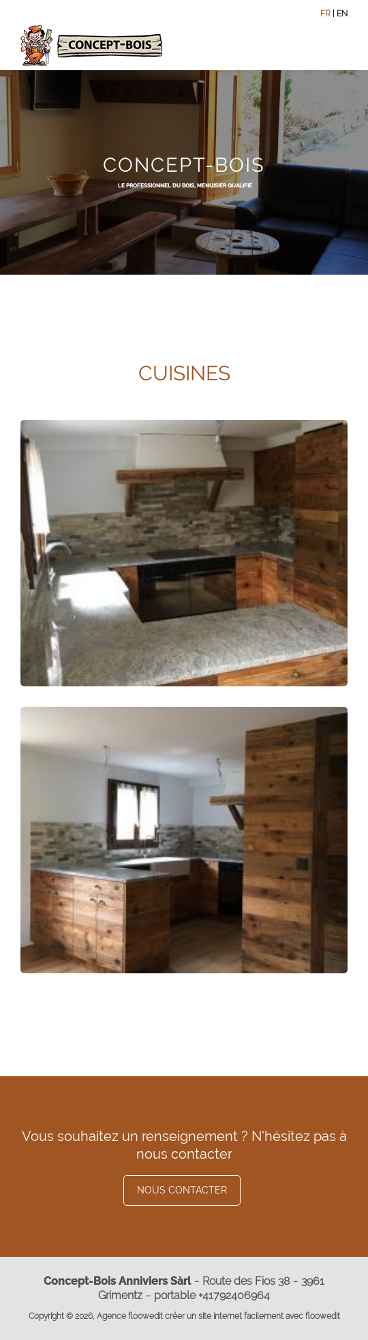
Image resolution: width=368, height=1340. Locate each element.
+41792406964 (234, 1295)
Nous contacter (182, 1190)
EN (342, 13)
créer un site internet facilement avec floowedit (252, 1316)
